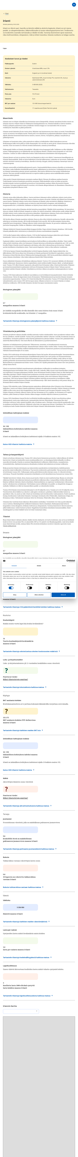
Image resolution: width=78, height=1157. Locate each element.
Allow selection (38, 594)
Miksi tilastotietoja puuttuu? (15, 679)
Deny (14, 594)
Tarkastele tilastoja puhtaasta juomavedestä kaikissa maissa (30, 849)
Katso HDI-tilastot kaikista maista (19, 444)
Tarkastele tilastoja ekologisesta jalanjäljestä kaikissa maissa (30, 321)
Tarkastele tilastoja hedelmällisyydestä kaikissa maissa (27, 957)
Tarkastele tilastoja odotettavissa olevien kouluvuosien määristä (31, 651)
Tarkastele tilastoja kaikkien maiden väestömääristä (26, 921)
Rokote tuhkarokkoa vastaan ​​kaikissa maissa (23, 887)
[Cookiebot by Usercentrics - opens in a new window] (68, 561)
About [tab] (64, 565)
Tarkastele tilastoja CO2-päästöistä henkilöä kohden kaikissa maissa (33, 607)
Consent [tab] (14, 565)
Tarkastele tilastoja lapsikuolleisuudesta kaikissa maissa (28, 996)
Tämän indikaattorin (9, 526)
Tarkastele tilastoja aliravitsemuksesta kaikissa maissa (27, 806)
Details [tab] (39, 565)
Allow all (63, 594)
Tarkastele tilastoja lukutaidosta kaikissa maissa (25, 687)
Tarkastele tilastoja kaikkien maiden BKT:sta (23, 730)
